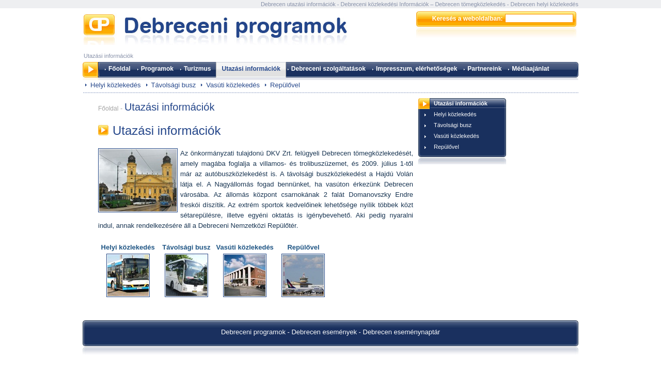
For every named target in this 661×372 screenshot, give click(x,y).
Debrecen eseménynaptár (401, 332)
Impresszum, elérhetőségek (416, 68)
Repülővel (285, 85)
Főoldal (119, 68)
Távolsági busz (173, 85)
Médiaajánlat (530, 68)
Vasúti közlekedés (233, 85)
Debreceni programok (253, 332)
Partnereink (484, 68)
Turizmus (197, 68)
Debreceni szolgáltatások (328, 68)
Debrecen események (323, 332)
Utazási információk (251, 68)
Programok (157, 68)
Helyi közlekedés (115, 85)
